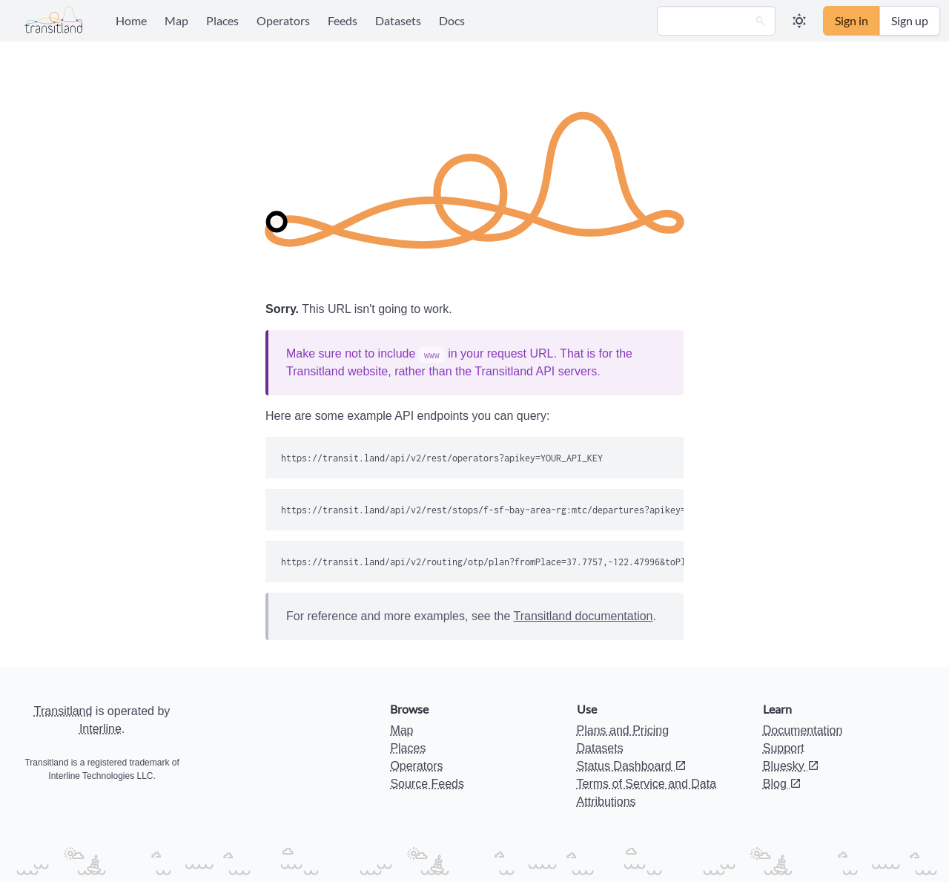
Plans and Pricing (623, 730)
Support (783, 748)
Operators (283, 20)
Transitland (63, 711)
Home (131, 20)
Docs (452, 20)
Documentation (803, 730)
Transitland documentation (583, 616)
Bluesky (791, 766)
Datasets (398, 20)
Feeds (342, 20)
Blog (782, 783)
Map (176, 20)
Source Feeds (427, 783)
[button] (799, 21)
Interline (100, 729)
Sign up (909, 20)
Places (222, 20)
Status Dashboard (632, 766)
